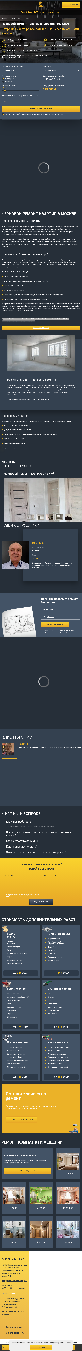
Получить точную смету (41, 109)
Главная (4, 18)
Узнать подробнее (27, 1171)
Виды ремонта (15, 18)
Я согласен (41, 1347)
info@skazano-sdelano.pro (14, 1281)
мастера (53, 264)
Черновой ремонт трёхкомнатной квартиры (19, 321)
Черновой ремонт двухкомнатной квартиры (52, 318)
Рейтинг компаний (9, 1307)
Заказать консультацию (54, 624)
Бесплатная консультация (21, 1120)
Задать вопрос (41, 902)
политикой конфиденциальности (52, 114)
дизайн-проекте (55, 260)
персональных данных (31, 114)
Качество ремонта (8, 244)
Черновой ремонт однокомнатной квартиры (19, 318)
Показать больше (41, 328)
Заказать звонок (71, 5)
